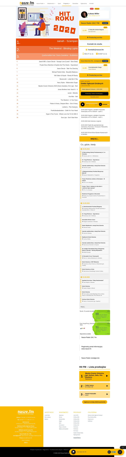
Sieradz (60, 417)
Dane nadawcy (26, 440)
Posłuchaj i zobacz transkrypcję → (94, 93)
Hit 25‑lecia (76, 427)
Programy (66, 3)
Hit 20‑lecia (76, 428)
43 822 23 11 (19, 423)
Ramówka (75, 3)
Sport (59, 3)
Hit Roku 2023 (76, 421)
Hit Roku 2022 (76, 423)
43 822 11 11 (22, 427)
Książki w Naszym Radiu (78, 432)
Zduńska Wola (62, 419)
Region (60, 421)
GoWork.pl (90, 421)
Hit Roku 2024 (76, 419)
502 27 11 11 (88, 54)
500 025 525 (25, 435)
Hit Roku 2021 (76, 425)
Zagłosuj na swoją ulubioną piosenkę (94, 402)
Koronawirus (61, 425)
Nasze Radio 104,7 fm (89, 337)
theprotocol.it (90, 419)
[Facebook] (24, 442)
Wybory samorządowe (63, 428)
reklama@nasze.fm (32, 427)
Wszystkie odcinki (94, 96)
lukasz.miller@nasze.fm (94, 15)
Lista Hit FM (76, 415)
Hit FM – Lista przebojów (92, 367)
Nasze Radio (40, 3)
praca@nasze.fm (27, 438)
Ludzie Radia (47, 415)
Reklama (46, 419)
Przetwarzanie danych (56, 449)
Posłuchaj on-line (94, 37)
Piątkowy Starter (77, 434)
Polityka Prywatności (36, 449)
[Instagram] (26, 442)
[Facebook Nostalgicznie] (25, 442)
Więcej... (95, 139)
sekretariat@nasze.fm (29, 423)
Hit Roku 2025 (76, 417)
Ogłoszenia (84, 3)
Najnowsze (61, 415)
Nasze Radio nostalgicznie (90, 358)
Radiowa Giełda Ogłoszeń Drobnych (95, 415)
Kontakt (91, 3)
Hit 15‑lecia (76, 430)
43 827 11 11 (102, 54)
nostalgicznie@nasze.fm (35, 435)
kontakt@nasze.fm (96, 50)
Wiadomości (51, 3)
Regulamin (46, 449)
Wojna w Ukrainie (62, 427)
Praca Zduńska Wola (92, 417)
